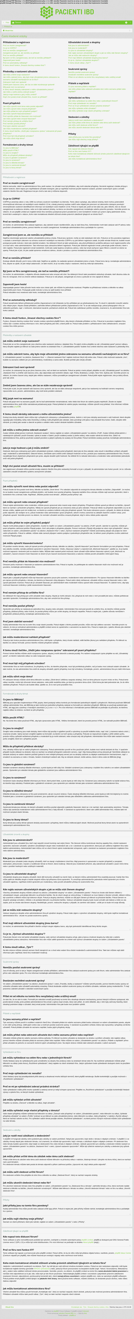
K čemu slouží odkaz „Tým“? (79, 63)
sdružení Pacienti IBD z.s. (67, 1313)
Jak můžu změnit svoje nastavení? (16, 75)
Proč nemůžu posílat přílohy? (14, 124)
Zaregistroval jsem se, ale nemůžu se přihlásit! (21, 53)
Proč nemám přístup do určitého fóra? (18, 121)
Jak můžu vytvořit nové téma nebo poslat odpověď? (23, 106)
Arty (85, 1313)
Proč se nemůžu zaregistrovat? (15, 50)
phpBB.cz (72, 1315)
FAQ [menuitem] (127, 23)
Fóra (7, 23)
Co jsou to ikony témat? (12, 168)
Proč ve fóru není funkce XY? (79, 151)
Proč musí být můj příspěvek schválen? (18, 136)
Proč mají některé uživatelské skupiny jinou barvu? (88, 58)
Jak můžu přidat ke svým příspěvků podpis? (20, 111)
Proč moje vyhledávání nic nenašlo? (82, 103)
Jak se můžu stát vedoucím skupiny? (82, 55)
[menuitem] (98, 1307)
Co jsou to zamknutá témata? (14, 165)
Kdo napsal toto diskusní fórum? (81, 149)
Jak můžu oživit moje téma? (14, 138)
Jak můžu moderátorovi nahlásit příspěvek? (20, 129)
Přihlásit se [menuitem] (131, 23)
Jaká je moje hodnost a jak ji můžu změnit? (20, 94)
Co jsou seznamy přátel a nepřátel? (82, 86)
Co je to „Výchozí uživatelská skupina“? (83, 60)
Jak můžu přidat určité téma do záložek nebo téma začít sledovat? (94, 123)
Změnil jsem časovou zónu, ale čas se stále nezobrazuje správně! (29, 85)
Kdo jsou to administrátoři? (78, 45)
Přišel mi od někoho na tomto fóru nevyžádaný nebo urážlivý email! (94, 77)
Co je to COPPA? (10, 48)
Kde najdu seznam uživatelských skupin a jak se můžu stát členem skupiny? (98, 53)
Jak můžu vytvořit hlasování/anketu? (17, 114)
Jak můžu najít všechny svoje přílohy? (83, 139)
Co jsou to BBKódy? (11, 148)
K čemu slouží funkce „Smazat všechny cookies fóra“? (24, 65)
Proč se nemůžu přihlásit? (13, 55)
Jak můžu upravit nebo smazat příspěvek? (19, 109)
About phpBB (88, 1242)
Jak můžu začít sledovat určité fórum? (83, 125)
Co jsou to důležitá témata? (13, 163)
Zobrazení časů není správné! (14, 82)
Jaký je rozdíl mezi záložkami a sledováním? (85, 120)
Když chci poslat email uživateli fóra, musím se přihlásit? (25, 97)
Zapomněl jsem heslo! (11, 60)
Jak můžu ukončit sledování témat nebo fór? (85, 128)
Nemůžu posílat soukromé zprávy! (81, 72)
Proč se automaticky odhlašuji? (15, 63)
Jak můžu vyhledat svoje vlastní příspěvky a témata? (89, 111)
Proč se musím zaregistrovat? (14, 45)
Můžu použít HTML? (11, 150)
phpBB (16, 407)
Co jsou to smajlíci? (10, 153)
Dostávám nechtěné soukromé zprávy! (83, 75)
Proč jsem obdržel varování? (14, 126)
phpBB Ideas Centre (123, 1253)
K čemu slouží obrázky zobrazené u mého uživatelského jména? (28, 89)
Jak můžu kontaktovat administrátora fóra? (85, 159)
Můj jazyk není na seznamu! (14, 87)
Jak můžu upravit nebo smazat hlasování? (19, 119)
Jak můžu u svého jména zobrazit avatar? (19, 92)
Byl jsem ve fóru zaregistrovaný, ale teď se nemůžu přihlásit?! (27, 58)
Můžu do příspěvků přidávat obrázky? (17, 155)
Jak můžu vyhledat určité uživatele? (82, 108)
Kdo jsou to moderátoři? (77, 48)
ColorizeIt (85, 1311)
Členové (18, 23)
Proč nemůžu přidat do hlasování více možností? (22, 116)
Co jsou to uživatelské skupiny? (80, 50)
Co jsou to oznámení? (11, 160)
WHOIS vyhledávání (42, 1269)
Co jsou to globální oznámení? (15, 158)
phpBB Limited (87, 1240)
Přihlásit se (8, 27)
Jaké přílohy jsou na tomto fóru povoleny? (84, 137)
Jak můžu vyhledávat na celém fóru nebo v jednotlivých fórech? (93, 101)
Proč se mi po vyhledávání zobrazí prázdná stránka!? (89, 106)
